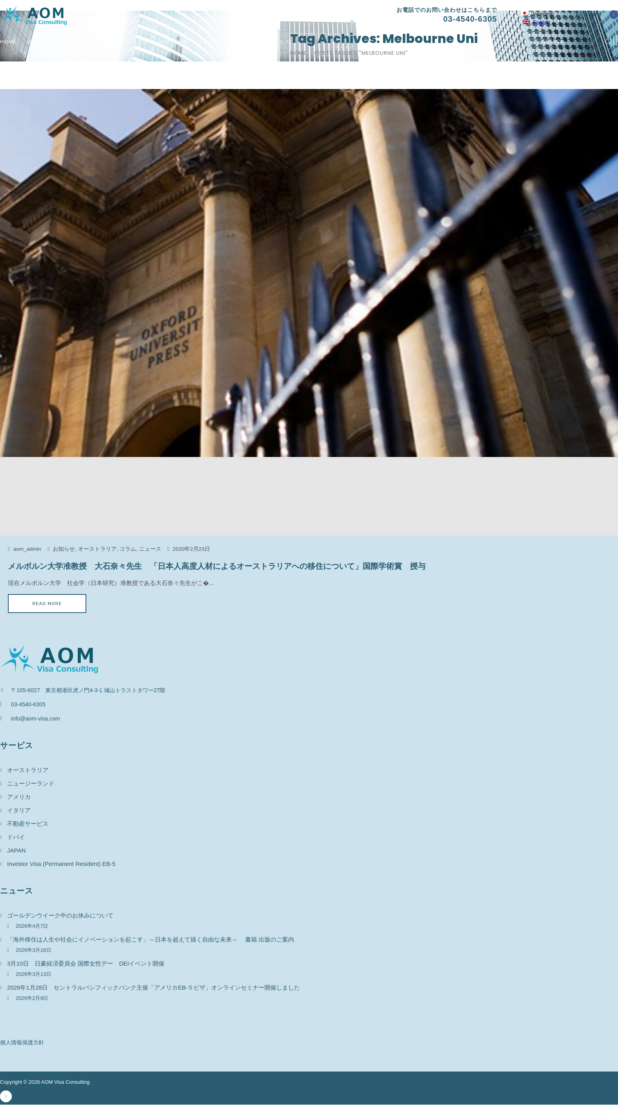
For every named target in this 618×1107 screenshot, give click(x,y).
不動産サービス (27, 823)
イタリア (19, 810)
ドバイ (16, 837)
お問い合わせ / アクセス (259, 42)
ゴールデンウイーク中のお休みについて (60, 915)
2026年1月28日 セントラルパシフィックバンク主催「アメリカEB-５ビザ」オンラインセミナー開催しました (153, 987)
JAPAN (16, 850)
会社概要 (38, 42)
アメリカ (19, 796)
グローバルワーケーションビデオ (178, 42)
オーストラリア (97, 549)
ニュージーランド (30, 783)
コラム (127, 549)
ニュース (111, 42)
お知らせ (64, 549)
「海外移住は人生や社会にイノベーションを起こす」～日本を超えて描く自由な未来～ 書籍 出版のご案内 (150, 939)
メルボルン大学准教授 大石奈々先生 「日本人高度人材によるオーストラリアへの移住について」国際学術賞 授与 (217, 566)
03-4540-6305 (470, 19)
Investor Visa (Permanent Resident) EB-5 (61, 863)
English (536, 22)
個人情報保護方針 (22, 1042)
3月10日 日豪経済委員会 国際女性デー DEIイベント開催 (88, 963)
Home (8, 42)
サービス (74, 42)
